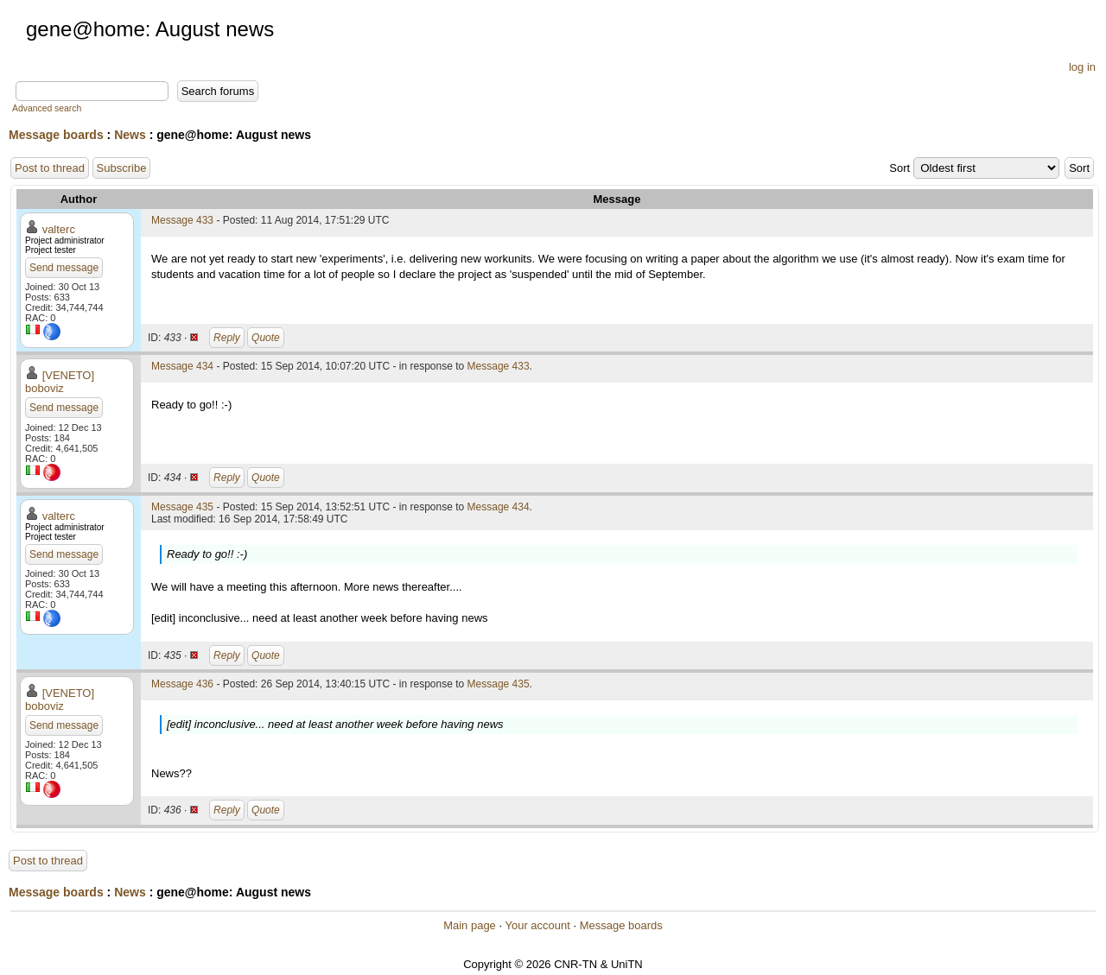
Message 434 (182, 366)
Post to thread (50, 167)
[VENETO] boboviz (59, 382)
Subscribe (122, 167)
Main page (469, 925)
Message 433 (182, 220)
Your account (537, 925)
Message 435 (182, 507)
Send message (64, 268)
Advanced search (46, 108)
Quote (265, 338)
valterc (58, 229)
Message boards (56, 135)
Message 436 (182, 684)
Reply (226, 338)
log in (1082, 66)
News (130, 135)
